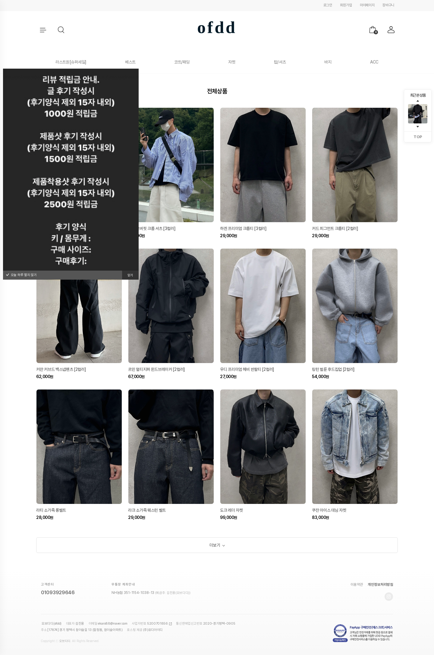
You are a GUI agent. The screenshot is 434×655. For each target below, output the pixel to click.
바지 (327, 62)
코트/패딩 (182, 62)
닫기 (130, 275)
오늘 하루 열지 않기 (21, 275)
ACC (374, 62)
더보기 (214, 545)
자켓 (231, 62)
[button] (61, 30)
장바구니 (388, 5)
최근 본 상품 (418, 95)
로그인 (327, 5)
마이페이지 (367, 5)
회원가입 (346, 5)
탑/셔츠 (280, 62)
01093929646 (58, 594)
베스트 (130, 62)
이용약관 (357, 586)
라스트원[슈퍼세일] (70, 62)
